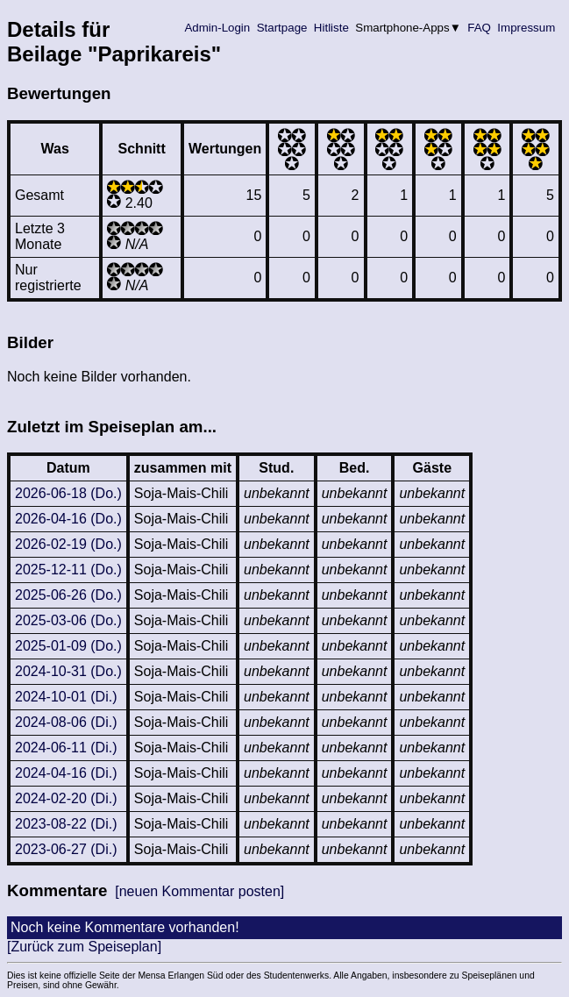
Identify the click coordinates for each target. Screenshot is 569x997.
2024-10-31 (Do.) (68, 671)
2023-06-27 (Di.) (66, 849)
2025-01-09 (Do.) (68, 645)
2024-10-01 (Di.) (66, 696)
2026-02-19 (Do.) (68, 544)
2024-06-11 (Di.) (66, 747)
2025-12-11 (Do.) (68, 569)
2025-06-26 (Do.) (68, 595)
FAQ (479, 27)
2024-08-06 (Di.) (66, 722)
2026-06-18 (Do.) (68, 493)
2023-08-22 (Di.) (66, 823)
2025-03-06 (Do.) (68, 620)
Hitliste (331, 27)
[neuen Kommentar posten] (199, 891)
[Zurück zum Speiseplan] (84, 946)
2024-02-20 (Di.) (66, 798)
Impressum (526, 27)
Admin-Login (217, 27)
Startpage (281, 27)
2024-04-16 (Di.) (66, 773)
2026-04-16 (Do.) (68, 518)
